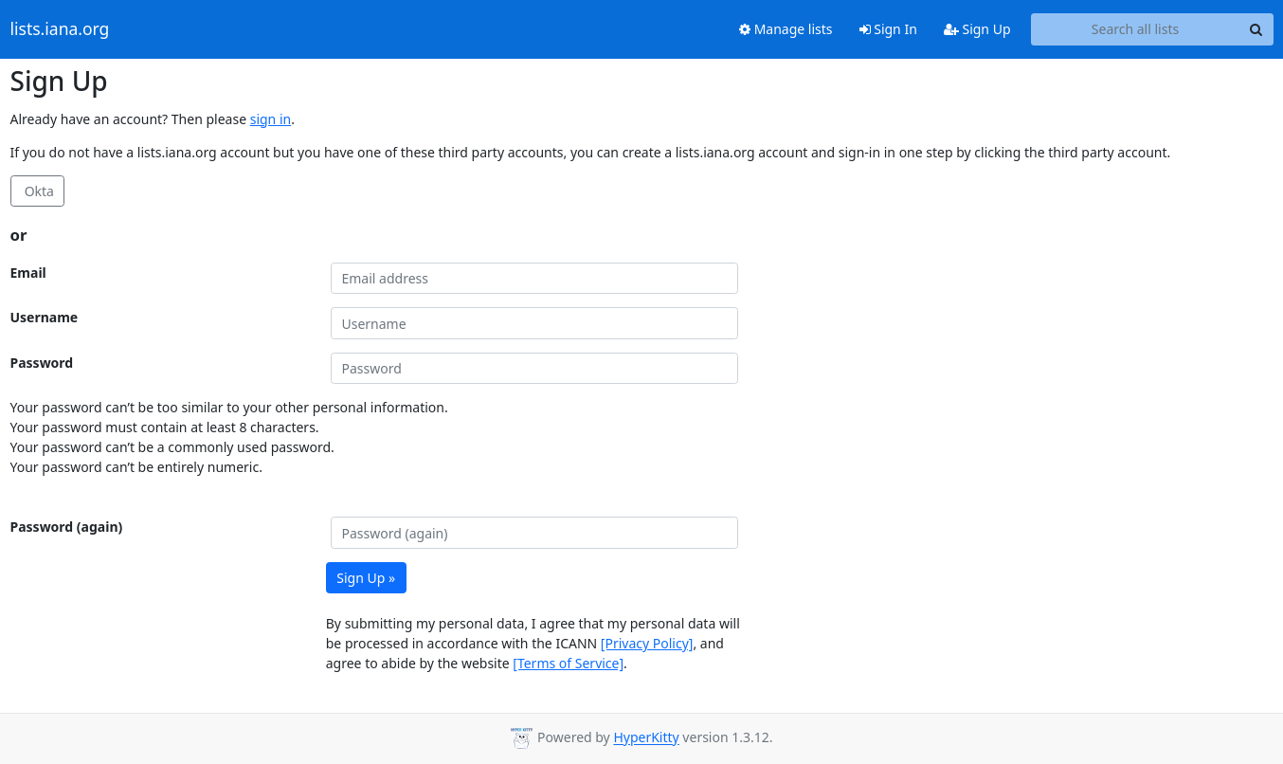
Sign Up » (365, 578)
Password (42, 363)
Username (44, 317)
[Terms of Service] (568, 663)
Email (28, 273)
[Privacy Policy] (647, 643)
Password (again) (66, 527)
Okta (37, 191)
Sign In (888, 29)
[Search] (1256, 29)
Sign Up (977, 29)
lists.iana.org (60, 29)
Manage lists (786, 29)
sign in (270, 119)
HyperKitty (645, 738)
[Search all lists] (1135, 29)
